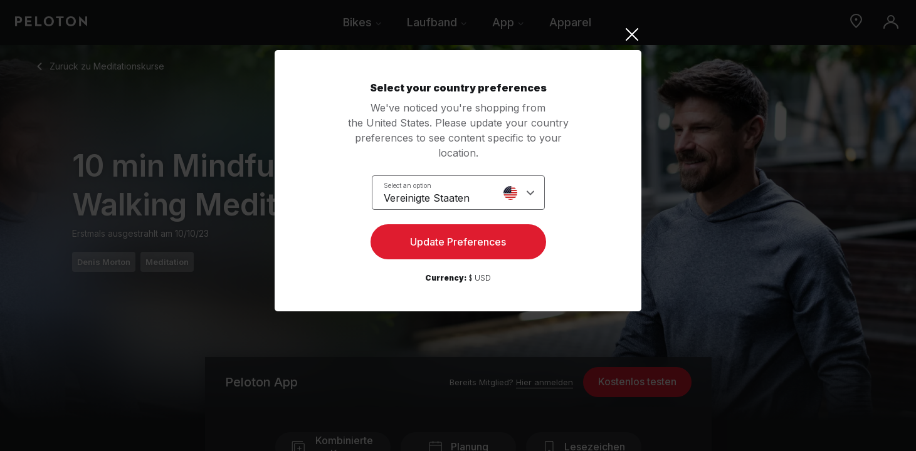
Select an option (407, 185)
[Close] (458, 34)
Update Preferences (458, 242)
